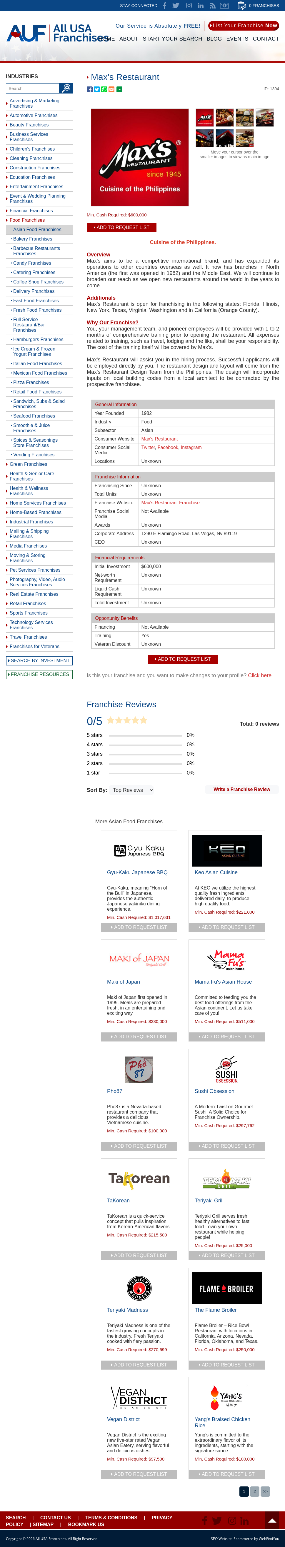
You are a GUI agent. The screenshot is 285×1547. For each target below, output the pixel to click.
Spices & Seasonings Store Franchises (35, 443)
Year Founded (109, 413)
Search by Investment (40, 660)
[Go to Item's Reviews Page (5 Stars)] (140, 735)
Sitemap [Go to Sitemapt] (43, 1524)
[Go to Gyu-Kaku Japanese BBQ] (139, 851)
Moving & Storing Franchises (28, 558)
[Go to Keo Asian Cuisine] (227, 851)
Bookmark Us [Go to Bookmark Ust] (86, 1524)
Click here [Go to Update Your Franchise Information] (259, 675)
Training (103, 635)
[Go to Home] (57, 43)
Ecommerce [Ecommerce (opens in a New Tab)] (243, 1538)
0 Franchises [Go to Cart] (264, 5)
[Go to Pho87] (139, 1069)
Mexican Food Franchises (40, 373)
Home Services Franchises (38, 502)
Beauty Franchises (29, 124)
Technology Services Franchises (31, 625)
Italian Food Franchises (37, 363)
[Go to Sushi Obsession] (227, 1069)
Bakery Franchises (32, 238)
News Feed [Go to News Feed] (212, 5)
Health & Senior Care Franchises (32, 476)
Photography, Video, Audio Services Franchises (37, 582)
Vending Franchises (34, 454)
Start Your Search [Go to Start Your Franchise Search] (172, 39)
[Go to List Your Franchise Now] (243, 26)
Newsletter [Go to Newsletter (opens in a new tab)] (224, 5)
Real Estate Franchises (34, 594)
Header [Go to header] (272, 1520)
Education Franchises (32, 177)
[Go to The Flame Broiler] (227, 1288)
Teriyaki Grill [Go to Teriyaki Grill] (209, 1201)
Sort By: (98, 790)
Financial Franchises (31, 210)
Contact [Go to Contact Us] (266, 39)
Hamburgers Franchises (38, 339)
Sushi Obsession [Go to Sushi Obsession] (214, 1091)
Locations (105, 461)
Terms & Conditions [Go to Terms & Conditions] (111, 1517)
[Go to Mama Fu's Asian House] (227, 960)
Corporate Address (114, 533)
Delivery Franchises (33, 291)
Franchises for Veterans (34, 646)
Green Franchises (28, 464)
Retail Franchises (28, 603)
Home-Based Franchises (35, 512)
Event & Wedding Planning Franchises (38, 198)
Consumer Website (115, 438)
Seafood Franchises (34, 415)
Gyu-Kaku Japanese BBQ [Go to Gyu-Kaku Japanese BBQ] (137, 872)
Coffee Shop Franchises (38, 281)
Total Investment (112, 602)
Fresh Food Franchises (37, 310)
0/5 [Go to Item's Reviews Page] (94, 721)
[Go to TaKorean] (139, 1179)
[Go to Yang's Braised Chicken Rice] (227, 1398)
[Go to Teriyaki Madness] (139, 1288)
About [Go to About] (129, 39)
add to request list (140, 927)
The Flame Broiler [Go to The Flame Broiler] (216, 1310)
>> (265, 1491)
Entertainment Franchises (36, 186)
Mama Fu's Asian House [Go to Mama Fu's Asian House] (223, 982)
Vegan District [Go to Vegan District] (123, 1419)
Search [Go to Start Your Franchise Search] (16, 1517)
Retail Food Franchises (37, 391)
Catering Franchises (34, 272)
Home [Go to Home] (107, 39)
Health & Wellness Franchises (29, 491)
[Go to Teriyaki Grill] (227, 1179)
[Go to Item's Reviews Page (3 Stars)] (140, 754)
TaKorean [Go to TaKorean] (118, 1201)
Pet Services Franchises (35, 570)
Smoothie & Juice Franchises (31, 428)
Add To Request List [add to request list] (123, 227)
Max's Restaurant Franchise (170, 502)
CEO (100, 542)
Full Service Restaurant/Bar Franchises (29, 325)
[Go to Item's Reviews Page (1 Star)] (140, 773)
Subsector (105, 430)
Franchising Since (113, 485)
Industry (103, 421)
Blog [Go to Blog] (214, 39)
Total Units (106, 494)
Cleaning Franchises (31, 158)
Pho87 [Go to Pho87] (114, 1091)
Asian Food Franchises (37, 229)
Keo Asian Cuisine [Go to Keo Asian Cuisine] (216, 872)
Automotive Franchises (34, 115)
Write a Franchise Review (242, 789)
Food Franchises (27, 220)
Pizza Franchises (31, 382)
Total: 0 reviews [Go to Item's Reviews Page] (259, 724)
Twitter (148, 447)
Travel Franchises (28, 637)
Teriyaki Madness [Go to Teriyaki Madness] (127, 1310)
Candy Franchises (32, 263)
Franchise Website (114, 502)
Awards (102, 525)
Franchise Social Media (112, 514)
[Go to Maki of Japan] (139, 960)
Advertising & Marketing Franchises (34, 103)
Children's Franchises (32, 148)
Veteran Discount (113, 644)
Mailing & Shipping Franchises (29, 534)
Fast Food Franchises (36, 300)
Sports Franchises (29, 612)
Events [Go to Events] (237, 39)
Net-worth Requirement (108, 578)
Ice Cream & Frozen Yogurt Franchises (34, 351)
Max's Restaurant (159, 438)
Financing (105, 627)
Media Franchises (28, 545)
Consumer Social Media (113, 450)
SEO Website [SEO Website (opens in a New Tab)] (221, 1538)
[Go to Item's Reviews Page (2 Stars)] (140, 763)
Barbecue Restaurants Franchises (36, 251)
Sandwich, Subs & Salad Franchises (39, 404)
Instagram (191, 447)
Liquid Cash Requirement (108, 591)
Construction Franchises (35, 167)
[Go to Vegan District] (139, 1398)
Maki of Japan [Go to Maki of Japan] (123, 982)
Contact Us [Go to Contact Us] (55, 1517)
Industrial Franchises (31, 521)
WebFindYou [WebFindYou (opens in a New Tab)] (269, 1538)
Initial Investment (112, 566)
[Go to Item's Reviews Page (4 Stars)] (140, 745)
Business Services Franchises (29, 137)
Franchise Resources (40, 674)
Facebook (168, 447)
